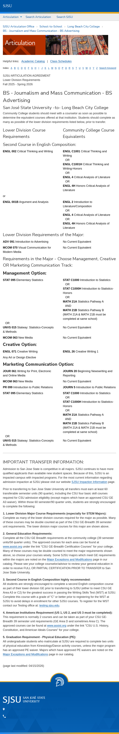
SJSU (7, 6)
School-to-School (51, 26)
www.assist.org (12, 546)
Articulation (11, 17)
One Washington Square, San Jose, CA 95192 (37, 709)
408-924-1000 (17, 716)
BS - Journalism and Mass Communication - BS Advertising (41, 31)
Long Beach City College (83, 26)
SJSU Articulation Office (18, 26)
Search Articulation (38, 17)
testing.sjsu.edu (49, 605)
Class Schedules (61, 61)
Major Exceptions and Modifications (69, 559)
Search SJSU (65, 17)
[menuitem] (11, 17)
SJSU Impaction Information (89, 482)
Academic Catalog (33, 61)
